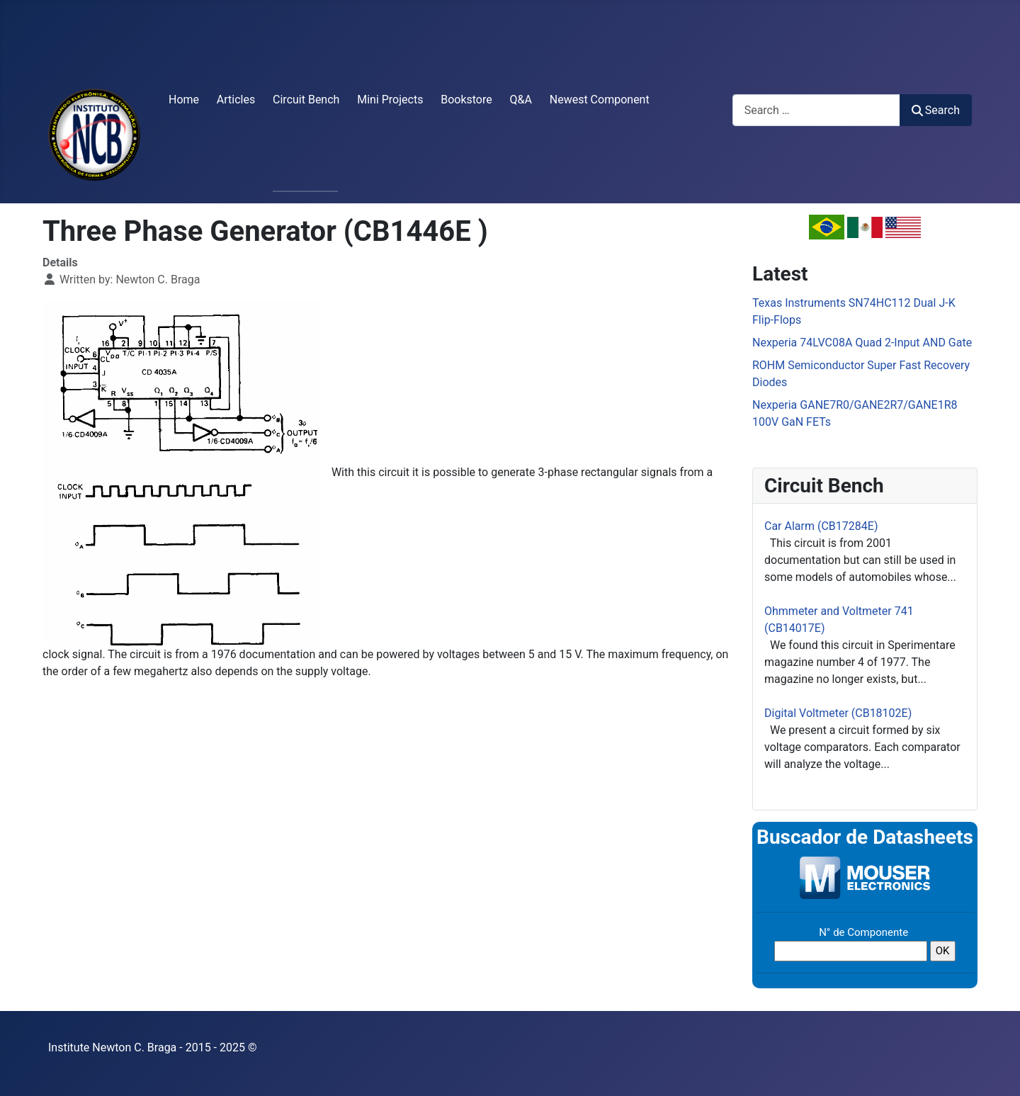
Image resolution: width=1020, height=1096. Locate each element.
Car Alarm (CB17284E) (821, 526)
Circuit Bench (306, 99)
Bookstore (466, 99)
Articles (236, 99)
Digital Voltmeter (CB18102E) (838, 713)
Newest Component (600, 99)
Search (936, 110)
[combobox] (816, 110)
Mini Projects (390, 99)
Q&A (521, 99)
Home (184, 99)
